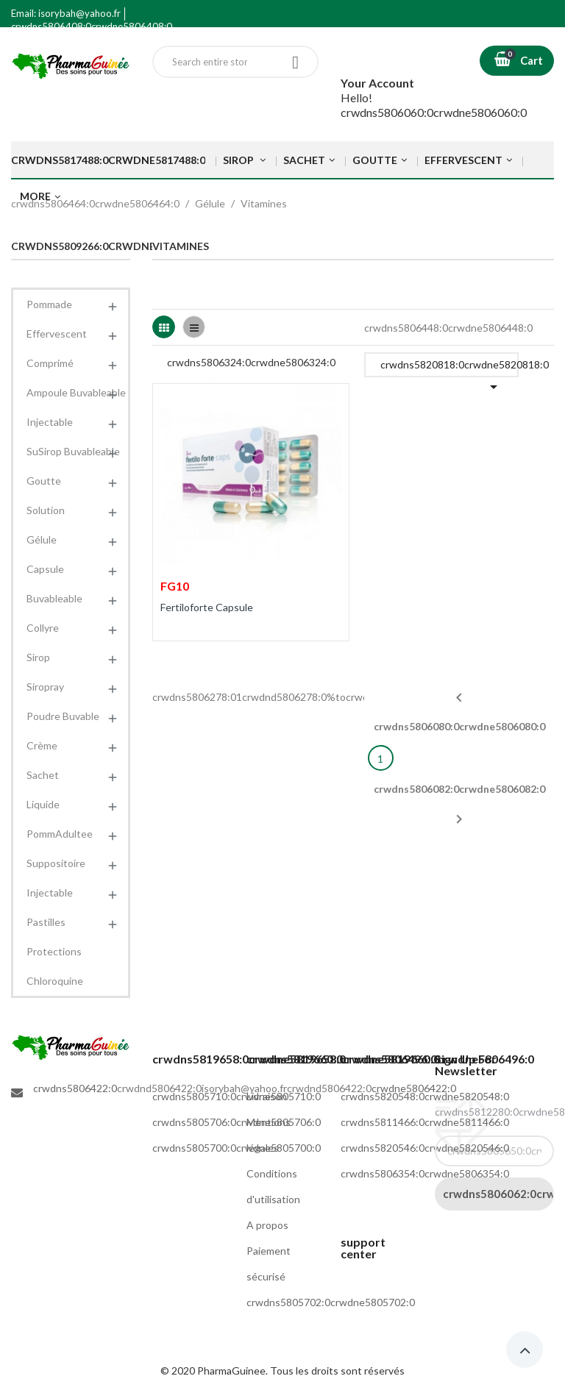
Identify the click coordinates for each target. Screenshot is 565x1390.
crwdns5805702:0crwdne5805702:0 (330, 1302)
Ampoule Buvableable (76, 392)
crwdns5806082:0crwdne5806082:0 (459, 805)
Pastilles (45, 922)
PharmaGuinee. (233, 1370)
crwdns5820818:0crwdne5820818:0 (449, 367)
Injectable (49, 422)
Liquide (43, 804)
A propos (267, 1225)
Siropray (45, 686)
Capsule (45, 569)
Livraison (266, 1096)
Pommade (49, 304)
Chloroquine (54, 980)
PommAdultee (59, 833)
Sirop (38, 657)
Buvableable (54, 598)
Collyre (42, 627)
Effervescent (56, 333)
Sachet (42, 775)
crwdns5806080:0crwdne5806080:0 (459, 711)
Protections (54, 951)
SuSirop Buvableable (73, 451)
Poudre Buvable (62, 716)
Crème (41, 745)
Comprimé (50, 363)
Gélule (41, 539)
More (35, 196)
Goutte (43, 480)
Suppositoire (55, 863)
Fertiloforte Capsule (206, 607)
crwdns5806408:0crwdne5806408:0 (91, 26)
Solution (45, 510)
